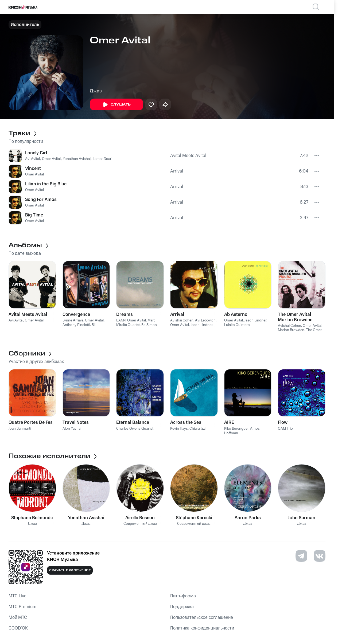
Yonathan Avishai (77, 159)
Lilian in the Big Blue (46, 184)
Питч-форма (183, 596)
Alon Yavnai (72, 428)
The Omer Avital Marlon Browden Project (295, 317)
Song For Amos (41, 199)
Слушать (116, 105)
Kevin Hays (179, 428)
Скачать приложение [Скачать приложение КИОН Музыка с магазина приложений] (70, 570)
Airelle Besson (140, 517)
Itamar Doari (102, 159)
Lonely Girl (36, 153)
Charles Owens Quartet (134, 428)
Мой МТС (18, 617)
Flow (283, 422)
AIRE (229, 422)
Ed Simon (149, 325)
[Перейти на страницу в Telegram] (301, 556)
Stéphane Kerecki (194, 517)
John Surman (301, 517)
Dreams (124, 314)
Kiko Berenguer (236, 428)
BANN (121, 320)
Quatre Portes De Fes (31, 422)
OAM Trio (285, 428)
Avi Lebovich (205, 320)
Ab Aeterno (235, 314)
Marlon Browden (291, 330)
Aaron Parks (248, 517)
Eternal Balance (132, 422)
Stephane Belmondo (32, 517)
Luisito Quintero (237, 325)
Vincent (33, 168)
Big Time (34, 215)
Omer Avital (51, 159)
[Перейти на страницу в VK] (319, 556)
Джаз (96, 91)
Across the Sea (185, 422)
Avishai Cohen (181, 320)
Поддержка (182, 607)
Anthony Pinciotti (76, 325)
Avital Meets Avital (188, 155)
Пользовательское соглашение (201, 617)
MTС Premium (22, 607)
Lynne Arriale (73, 320)
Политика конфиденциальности (202, 628)
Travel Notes (76, 422)
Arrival (176, 171)
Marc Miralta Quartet (136, 323)
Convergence (76, 314)
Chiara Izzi (197, 428)
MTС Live (17, 596)
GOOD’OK (18, 628)
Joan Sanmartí (20, 428)
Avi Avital (32, 159)
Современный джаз (140, 524)
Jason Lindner (201, 325)
